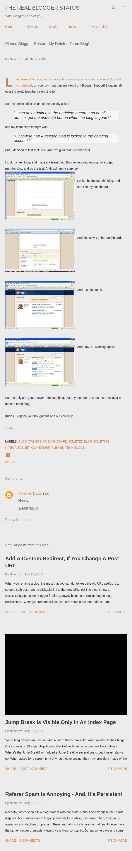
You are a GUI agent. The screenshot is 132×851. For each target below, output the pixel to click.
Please (57, 447)
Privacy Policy (98, 26)
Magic (53, 26)
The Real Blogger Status (42, 8)
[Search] (113, 7)
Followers (31, 26)
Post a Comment (18, 520)
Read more (117, 612)
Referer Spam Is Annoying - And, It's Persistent (63, 794)
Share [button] (10, 462)
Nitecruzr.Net (17, 447)
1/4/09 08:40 (28, 508)
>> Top (10, 428)
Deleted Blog (80, 441)
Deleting (101, 441)
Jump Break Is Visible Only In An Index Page (60, 722)
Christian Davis (30, 493)
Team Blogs (75, 447)
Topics (73, 26)
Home (9, 26)
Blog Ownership (32, 441)
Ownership (40, 447)
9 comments (30, 840)
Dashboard (57, 441)
